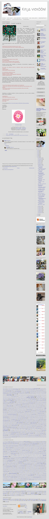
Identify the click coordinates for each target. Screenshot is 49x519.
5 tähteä (22, 513)
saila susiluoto (15, 426)
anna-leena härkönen (40, 389)
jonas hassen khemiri (15, 461)
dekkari (17, 499)
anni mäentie (23, 391)
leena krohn (37, 411)
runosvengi (37, 425)
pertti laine (14, 422)
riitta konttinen (15, 425)
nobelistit (19, 500)
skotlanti (32, 494)
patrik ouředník (41, 472)
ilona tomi (7, 402)
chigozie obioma (11, 448)
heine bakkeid (26, 456)
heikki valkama (29, 400)
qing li (28, 473)
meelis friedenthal (14, 469)
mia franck (44, 416)
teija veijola (23, 431)
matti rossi (11, 416)
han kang (27, 455)
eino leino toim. (16, 395)
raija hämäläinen (43, 423)
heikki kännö (24, 400)
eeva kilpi (15, 393)
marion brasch (5, 468)
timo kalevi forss (42, 432)
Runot (3, 19)
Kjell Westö (40, 320)
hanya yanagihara (39, 455)
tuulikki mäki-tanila (19, 435)
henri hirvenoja (29, 401)
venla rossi (21, 436)
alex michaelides (22, 442)
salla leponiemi (25, 426)
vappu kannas (42, 435)
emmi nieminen (25, 396)
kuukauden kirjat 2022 (6, 500)
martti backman (40, 415)
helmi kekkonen (19, 401)
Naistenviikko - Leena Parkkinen (41, 180)
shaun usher (26, 476)
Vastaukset (7, 145)
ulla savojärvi (24, 435)
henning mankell (5, 457)
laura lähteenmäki (38, 410)
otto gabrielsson (5, 472)
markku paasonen (20, 415)
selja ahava (25, 428)
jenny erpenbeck (24, 459)
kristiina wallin (29, 409)
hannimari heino (5, 399)
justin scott (8, 462)
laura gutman (20, 410)
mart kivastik (19, 468)
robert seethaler (23, 474)
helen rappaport (42, 456)
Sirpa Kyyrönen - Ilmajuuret (40, 178)
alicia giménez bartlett (6, 443)
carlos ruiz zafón (9, 447)
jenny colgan (19, 459)
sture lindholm (34, 429)
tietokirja (43, 500)
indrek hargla (44, 457)
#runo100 (12, 135)
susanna (38, 429)
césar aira (26, 449)
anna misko (21, 389)
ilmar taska (39, 457)
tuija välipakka (17, 434)
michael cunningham (28, 469)
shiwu (29, 476)
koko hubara (13, 409)
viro (18, 495)
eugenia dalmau (44, 452)
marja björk (29, 414)
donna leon (36, 450)
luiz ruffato (14, 466)
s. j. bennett (7, 475)
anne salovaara (40, 390)
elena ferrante (13, 451)
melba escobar (23, 469)
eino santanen (21, 395)
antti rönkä (11, 392)
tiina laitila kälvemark (15, 432)
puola (15, 494)
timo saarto (8, 433)
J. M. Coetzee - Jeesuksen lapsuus (43, 46)
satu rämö (15, 428)
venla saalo (25, 436)
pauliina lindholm (11, 421)
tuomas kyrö (29, 434)
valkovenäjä (11, 495)
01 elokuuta (8, 140)
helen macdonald (37, 456)
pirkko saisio (28, 423)
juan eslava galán (43, 461)
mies (23, 493)
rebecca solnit (8, 474)
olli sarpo (23, 419)
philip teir (39, 422)
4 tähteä (15, 135)
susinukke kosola (42, 429)
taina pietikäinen (35, 430)
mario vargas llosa (42, 467)
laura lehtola (28, 410)
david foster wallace (9, 450)
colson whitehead (22, 449)
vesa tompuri (33, 436)
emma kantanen (8, 396)
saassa (8, 426)
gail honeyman (30, 454)
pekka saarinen (35, 421)
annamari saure (27, 390)
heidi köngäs (9, 400)
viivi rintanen (37, 436)
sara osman (25, 475)
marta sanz (23, 468)
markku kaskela (15, 415)
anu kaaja (27, 392)
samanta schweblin (21, 475)
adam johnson (11, 441)
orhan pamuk (34, 471)
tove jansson (42, 433)
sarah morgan (36, 475)
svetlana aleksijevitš (36, 477)
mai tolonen (44, 412)
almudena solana (21, 443)
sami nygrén (44, 426)
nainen (21, 135)
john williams (9, 461)
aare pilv (7, 441)
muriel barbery (26, 470)
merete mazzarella (21, 416)
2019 (38, 154)
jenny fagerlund (30, 459)
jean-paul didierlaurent (9, 459)
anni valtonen (27, 391)
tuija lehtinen (8, 434)
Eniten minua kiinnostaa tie (14, 103)
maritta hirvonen (20, 414)
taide (39, 500)
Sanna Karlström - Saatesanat (41, 176)
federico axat (8, 453)
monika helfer (13, 470)
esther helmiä (30, 397)
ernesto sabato (35, 452)
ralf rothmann (40, 473)
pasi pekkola (17, 420)
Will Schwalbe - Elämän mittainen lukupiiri (42, 187)
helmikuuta (40, 211)
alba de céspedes (5, 442)
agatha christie (26, 441)
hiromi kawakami (18, 457)
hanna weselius (25, 398)
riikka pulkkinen (36, 424)
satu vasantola (20, 428)
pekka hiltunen (26, 421)
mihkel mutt (38, 469)
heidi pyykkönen (16, 400)
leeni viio (9, 412)
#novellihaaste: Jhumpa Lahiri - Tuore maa (42, 169)
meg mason (18, 469)
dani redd (38, 449)
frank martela (43, 397)
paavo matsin (14, 472)
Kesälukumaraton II (41, 193)
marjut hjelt (4, 415)
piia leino (11, 423)
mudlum (17, 470)
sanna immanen (6, 427)
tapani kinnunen (6, 431)
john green (5, 461)
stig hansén (27, 477)
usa (7, 495)
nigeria (4, 494)
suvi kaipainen (16, 430)
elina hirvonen (33, 395)
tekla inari (27, 431)
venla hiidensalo (16, 436)
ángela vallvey (19, 480)
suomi (27, 135)
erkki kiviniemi (9, 397)
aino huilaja (21, 388)
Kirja (21, 505)
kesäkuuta (40, 206)
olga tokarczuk (30, 471)
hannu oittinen (11, 399)
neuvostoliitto (39, 493)
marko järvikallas (35, 415)
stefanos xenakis (19, 477)
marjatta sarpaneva (39, 414)
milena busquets (43, 469)
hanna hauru (10, 398)
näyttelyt (29, 500)
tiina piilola (32, 432)
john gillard (44, 460)
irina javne (22, 402)
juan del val (38, 461)
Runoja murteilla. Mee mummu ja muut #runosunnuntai (43, 65)
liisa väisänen (25, 412)
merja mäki (30, 416)
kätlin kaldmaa (43, 464)
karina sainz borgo (41, 462)
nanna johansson (40, 470)
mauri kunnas (15, 416)
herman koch (10, 457)
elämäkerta (23, 499)
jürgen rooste (13, 462)
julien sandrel (4, 462)
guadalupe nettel (16, 455)
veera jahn (7, 436)
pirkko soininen (33, 423)
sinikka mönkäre (43, 428)
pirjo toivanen (23, 423)
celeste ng (41, 447)
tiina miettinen (28, 432)
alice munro (43, 442)
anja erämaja (36, 388)
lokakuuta (40, 160)
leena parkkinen (42, 411)
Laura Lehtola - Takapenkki (40, 167)
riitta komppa (8, 425)
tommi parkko (37, 433)
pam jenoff (26, 472)
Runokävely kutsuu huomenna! (41, 203)
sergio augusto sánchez (10, 476)
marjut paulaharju (9, 415)
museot (15, 500)
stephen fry (23, 477)
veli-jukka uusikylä (11, 436)
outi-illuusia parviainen (29, 419)
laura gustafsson (16, 410)
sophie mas (8, 477)
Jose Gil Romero (39, 342)
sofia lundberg (43, 476)
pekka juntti (30, 421)
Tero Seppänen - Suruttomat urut (43, 42)
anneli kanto (7, 391)
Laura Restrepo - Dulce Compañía (43, 38)
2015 (38, 215)
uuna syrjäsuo (36, 435)
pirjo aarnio (14, 423)
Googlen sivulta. (14, 166)
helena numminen (39, 400)
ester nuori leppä (23, 397)
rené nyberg (21, 424)
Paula (5, 140)
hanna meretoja (15, 398)
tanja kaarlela (44, 430)
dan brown (35, 449)
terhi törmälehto (41, 431)
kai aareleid (20, 462)
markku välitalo (31, 415)
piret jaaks (20, 473)
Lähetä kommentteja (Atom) (8, 169)
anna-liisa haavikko (9, 390)
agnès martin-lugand (32, 441)
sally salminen (34, 426)
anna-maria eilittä (15, 390)
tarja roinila (15, 431)
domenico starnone (25, 450)
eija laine (5, 395)
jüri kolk (16, 462)
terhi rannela (36, 431)
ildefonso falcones (34, 457)
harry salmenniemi (33, 399)
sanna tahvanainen (30, 427)
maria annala (15, 413)
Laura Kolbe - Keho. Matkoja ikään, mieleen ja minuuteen (41, 109)
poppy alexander (24, 473)
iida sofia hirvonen (43, 401)
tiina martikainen (22, 432)
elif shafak (19, 451)
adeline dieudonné (16, 441)
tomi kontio (13, 433)
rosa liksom (33, 425)
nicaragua (44, 493)
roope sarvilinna (29, 425)
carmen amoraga (20, 447)
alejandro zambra (16, 442)
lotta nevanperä (30, 412)
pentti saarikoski (10, 422)
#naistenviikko (8, 135)
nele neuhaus (5, 471)
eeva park (8, 451)
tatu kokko (19, 431)
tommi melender (30, 433)
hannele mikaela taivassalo (41, 398)
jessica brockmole (39, 459)
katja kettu (7, 408)
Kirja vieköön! (5, 506)
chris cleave (35, 448)
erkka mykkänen (43, 396)
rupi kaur (43, 474)
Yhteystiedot (26, 19)
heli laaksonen (13, 401)
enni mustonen (31, 396)
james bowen (24, 458)
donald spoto (32, 450)
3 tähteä (29, 511)
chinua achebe (25, 448)
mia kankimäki (5, 417)
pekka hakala (21, 421)
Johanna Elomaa (39, 327)
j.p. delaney (16, 458)
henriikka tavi (34, 401)
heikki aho (20, 400)
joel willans (25, 460)
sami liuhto (39, 426)
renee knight (12, 474)
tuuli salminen (10, 435)
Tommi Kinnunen (39, 333)
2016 (38, 214)
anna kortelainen (16, 389)
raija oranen (8, 424)
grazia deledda (10, 455)
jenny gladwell (34, 459)
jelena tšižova (15, 459)
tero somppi (8, 432)
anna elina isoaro (10, 389)
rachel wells (36, 473)
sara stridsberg (30, 475)
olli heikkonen (14, 419)
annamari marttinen (21, 390)
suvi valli (27, 430)
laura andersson (11, 410)
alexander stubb (31, 388)
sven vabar (31, 477)
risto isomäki (20, 425)
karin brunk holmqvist (26, 462)
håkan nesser (24, 457)
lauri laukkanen (9, 411)
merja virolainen (35, 416)
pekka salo (38, 421)
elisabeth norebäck (23, 451)
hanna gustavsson (33, 455)
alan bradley (43, 441)
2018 (38, 155)
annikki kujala (38, 391)
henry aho (38, 401)
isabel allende (6, 458)
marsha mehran (15, 468)
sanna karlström (13, 427)
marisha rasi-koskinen (12, 414)
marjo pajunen (44, 414)
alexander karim (34, 442)
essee (28, 499)
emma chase (11, 452)
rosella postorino (38, 474)
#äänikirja (5, 499)
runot (25, 135)
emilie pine (6, 452)
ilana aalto (4, 402)
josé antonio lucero (28, 461)
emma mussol (19, 452)
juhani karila (9, 405)
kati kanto (38, 407)
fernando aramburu (27, 453)
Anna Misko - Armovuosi (21, 128)
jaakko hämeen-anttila (32, 402)
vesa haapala (29, 436)
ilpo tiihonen (12, 402)
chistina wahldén (30, 448)
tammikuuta (40, 212)
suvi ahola (11, 430)
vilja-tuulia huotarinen (43, 436)
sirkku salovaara (12, 429)
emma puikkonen (14, 396)
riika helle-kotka (26, 424)
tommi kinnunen (18, 433)
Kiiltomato (21, 103)
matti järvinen (7, 416)
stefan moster (28, 429)
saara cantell (42, 425)
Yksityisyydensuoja (16, 19)
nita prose (17, 471)
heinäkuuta (40, 164)
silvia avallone (32, 476)
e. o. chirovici (40, 450)
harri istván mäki (22, 399)
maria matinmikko (24, 413)
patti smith (44, 472)
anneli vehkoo (13, 391)
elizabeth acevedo (30, 451)
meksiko (19, 493)
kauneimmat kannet (34, 499)
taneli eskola (39, 430)
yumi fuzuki (9, 480)
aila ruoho (17, 388)
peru (9, 494)
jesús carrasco (5, 460)
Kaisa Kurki (40, 317)
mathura (41, 468)
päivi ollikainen (39, 423)
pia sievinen (7, 423)
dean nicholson (15, 450)
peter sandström (20, 422)
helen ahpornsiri (31, 456)
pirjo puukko (18, 423)
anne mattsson (31, 390)
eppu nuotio (38, 396)
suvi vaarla (23, 430)
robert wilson (28, 474)
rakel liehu (16, 424)
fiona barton (38, 453)
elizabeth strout (41, 451)
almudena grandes (14, 443)
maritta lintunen (25, 414)
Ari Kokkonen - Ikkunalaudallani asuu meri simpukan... (42, 198)
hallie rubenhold (23, 455)
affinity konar (21, 441)
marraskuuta (40, 159)
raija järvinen (4, 424)
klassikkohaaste (42, 499)
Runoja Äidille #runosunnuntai (43, 68)
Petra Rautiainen (39, 311)
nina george (14, 471)
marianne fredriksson (21, 467)
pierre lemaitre (13, 473)
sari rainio (45, 427)
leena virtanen (5, 412)
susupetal (5, 430)
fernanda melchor (21, 453)
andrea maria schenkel (33, 443)
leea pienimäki (33, 411)
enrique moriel (24, 452)
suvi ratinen (20, 430)
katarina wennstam (10, 463)
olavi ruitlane (25, 471)
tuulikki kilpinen (14, 435)
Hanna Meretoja (39, 336)
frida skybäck (18, 454)
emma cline (14, 452)
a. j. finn (4, 441)
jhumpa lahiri (10, 460)
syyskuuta (40, 161)
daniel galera (42, 449)
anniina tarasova (32, 391)
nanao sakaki (35, 470)
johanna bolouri (35, 460)
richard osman (17, 474)
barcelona (13, 499)
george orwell (35, 454)
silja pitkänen (33, 428)
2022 (38, 150)
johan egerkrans (30, 460)
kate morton (16, 463)
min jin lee (4, 470)
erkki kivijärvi (4, 397)
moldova (28, 493)
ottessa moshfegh (43, 471)
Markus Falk (4, 388)
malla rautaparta (10, 413)
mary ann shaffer (28, 468)
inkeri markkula (18, 402)
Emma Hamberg (39, 314)
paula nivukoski (36, 420)
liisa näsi (16, 412)
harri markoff (27, 399)
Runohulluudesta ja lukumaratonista (41, 196)
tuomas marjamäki (34, 434)
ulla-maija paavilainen (30, 435)
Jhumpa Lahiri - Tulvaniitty (40, 171)
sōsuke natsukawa (43, 477)
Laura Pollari (40, 305)
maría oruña (37, 468)
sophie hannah (5, 477)
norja (6, 494)
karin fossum (31, 462)
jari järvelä (44, 402)
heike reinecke (21, 456)
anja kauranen (42, 388)
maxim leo (9, 469)
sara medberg (41, 427)
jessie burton (44, 459)
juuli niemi (18, 135)
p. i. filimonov (9, 472)
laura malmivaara (44, 410)
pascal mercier (35, 472)
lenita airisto (12, 412)
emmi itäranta (20, 396)
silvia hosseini (38, 428)
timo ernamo (37, 432)
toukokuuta (40, 207)
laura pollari (5, 411)
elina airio (25, 395)
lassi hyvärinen (6, 410)
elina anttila (29, 395)
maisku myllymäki (5, 413)
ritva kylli (24, 425)
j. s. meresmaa (26, 402)
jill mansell (16, 460)
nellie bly (10, 471)
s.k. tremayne (12, 475)
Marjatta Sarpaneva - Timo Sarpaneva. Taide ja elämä (43, 34)
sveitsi (42, 494)
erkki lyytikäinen (14, 397)
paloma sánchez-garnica (20, 472)
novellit (24, 500)
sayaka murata (41, 475)
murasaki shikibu (21, 470)
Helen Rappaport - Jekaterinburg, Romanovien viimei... (41, 173)
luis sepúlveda (8, 466)
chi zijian (7, 448)
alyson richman (26, 443)
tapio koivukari (11, 431)
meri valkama (26, 416)
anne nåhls (35, 390)
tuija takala (12, 434)
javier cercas (43, 458)
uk (4, 495)
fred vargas (13, 454)
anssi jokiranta (42, 391)
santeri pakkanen (36, 427)
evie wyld (4, 453)
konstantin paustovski (27, 464)
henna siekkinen (24, 401)
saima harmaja (20, 426)
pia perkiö (43, 422)
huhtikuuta (40, 208)
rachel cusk (31, 473)
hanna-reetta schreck (32, 398)
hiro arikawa (13, 457)
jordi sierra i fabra (21, 461)
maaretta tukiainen (39, 412)
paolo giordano (30, 472)
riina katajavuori (41, 424)
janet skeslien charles (33, 458)
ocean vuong (21, 471)
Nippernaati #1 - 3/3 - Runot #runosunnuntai (43, 60)
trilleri (6, 501)
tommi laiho (24, 433)
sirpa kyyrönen (17, 429)
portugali (12, 494)
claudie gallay (8, 449)
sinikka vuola (5, 429)
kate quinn (21, 463)
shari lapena (22, 476)
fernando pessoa (33, 453)
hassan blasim (39, 399)
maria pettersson (34, 413)
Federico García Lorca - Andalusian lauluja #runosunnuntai (43, 52)
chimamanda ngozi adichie (18, 448)
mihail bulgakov (34, 469)
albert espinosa (11, 442)
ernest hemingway (29, 452)
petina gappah (5, 473)
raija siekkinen (13, 424)
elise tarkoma (42, 395)
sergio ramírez (17, 476)
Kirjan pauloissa (26, 103)
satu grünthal (5, 428)
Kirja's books (6, 375)
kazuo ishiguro (40, 463)
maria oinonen (29, 413)
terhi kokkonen (31, 431)
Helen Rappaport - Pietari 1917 (41, 191)
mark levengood (9, 468)
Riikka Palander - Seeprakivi (21, 127)
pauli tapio (7, 421)
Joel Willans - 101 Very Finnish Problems (41, 189)
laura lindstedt (33, 410)
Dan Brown (40, 308)
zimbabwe (22, 495)
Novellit (9, 19)
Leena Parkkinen (39, 323)
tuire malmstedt (23, 434)
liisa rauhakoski (20, 412)
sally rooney (16, 475)
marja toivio (33, 414)
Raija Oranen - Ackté (41, 204)
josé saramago (34, 461)
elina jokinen (38, 395)
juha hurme (18, 404)
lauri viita (18, 411)
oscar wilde (38, 471)
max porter (5, 469)
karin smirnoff (36, 462)
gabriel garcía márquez (24, 454)
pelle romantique (43, 421)
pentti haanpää (5, 422)
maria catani (19, 413)
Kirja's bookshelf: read (41, 304)
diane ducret (19, 450)
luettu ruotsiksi (11, 493)
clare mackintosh (40, 448)
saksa (28, 494)
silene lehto (29, 428)
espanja (22, 491)
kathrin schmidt (30, 463)
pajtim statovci (41, 419)
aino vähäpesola (25, 388)
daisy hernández (31, 449)
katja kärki (11, 408)
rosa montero (33, 474)
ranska (18, 494)
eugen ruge (39, 452)
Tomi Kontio (40, 329)
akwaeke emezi (38, 441)
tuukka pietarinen (40, 434)
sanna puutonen (24, 427)
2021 (38, 151)
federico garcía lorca (14, 453)
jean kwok (4, 459)
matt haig (45, 468)
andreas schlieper (41, 443)
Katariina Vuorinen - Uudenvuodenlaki (41, 201)
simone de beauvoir (38, 476)
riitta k (7, 147)
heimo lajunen (34, 400)
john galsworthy (40, 460)
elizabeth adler (36, 451)
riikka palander (31, 424)
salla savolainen (29, 426)
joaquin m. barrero (20, 460)
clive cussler (13, 449)
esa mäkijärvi (18, 397)
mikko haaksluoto (33, 417)
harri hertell (17, 399)
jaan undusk (19, 458)
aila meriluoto (13, 388)
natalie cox (44, 470)
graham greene (5, 455)
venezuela (15, 495)
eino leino (9, 395)
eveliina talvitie (38, 397)
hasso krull (16, 456)
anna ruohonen (26, 389)
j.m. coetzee (11, 458)
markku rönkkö (26, 415)
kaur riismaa (34, 463)
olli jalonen (19, 419)
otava (23, 135)
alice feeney (38, 442)
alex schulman (27, 442)
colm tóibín (17, 449)
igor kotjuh (29, 457)
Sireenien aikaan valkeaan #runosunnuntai (43, 30)
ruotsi (25, 494)
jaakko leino (37, 402)
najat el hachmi (31, 470)
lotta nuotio (34, 412)
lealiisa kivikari (27, 411)
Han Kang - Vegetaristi (41, 194)
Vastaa (5, 143)
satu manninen (10, 428)
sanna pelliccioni (19, 427)
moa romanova (8, 470)
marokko (16, 493)
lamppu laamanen (39, 409)
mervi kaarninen (40, 416)
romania (22, 494)
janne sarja (41, 402)
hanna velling (20, 398)
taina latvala (30, 430)
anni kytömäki (17, 391)
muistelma (11, 500)
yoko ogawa (5, 480)
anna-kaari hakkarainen (32, 389)
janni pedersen (39, 458)
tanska (45, 494)
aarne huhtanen (9, 388)
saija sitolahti (11, 426)
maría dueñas (33, 468)
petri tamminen (34, 422)
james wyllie (28, 458)
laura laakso (24, 410)
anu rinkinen (43, 392)
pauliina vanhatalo (16, 421)
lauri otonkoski (14, 411)
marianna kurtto (40, 413)
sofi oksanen (22, 429)
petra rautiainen (27, 422)
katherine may (26, 463)
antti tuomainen (17, 392)
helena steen (8, 401)
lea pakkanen (22, 411)
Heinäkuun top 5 (40, 165)
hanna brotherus (5, 398)
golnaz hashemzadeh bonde (41, 454)
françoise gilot (8, 454)
